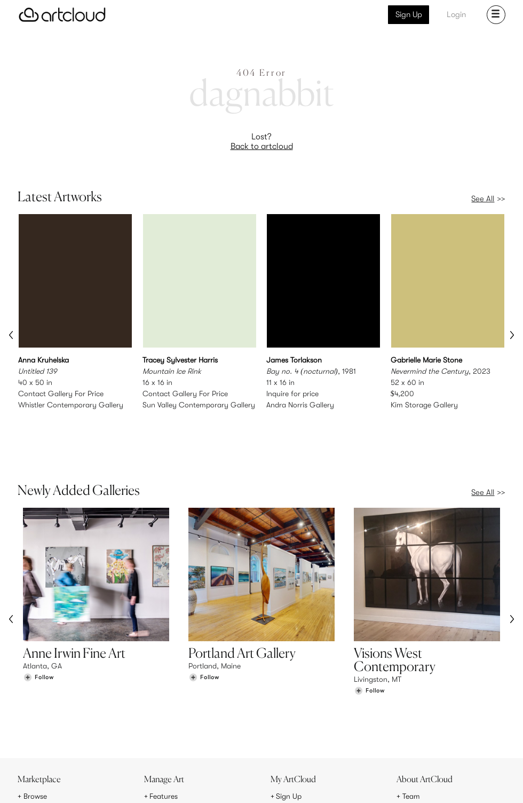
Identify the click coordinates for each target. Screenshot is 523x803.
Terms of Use (63, 788)
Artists (33, 727)
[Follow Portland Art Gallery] (203, 631)
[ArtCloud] (62, 14)
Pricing (160, 727)
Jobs (410, 727)
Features (163, 716)
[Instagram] (372, 783)
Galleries (37, 738)
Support (162, 738)
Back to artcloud (262, 146)
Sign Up (408, 14)
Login (456, 14)
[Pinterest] (396, 783)
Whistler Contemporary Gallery (70, 404)
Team (411, 716)
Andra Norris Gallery (300, 404)
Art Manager (296, 738)
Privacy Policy (105, 788)
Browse (35, 716)
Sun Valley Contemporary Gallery (198, 404)
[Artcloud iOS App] (466, 782)
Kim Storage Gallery (424, 404)
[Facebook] (421, 783)
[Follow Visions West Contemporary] (369, 645)
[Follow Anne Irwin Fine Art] (38, 631)
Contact (416, 738)
